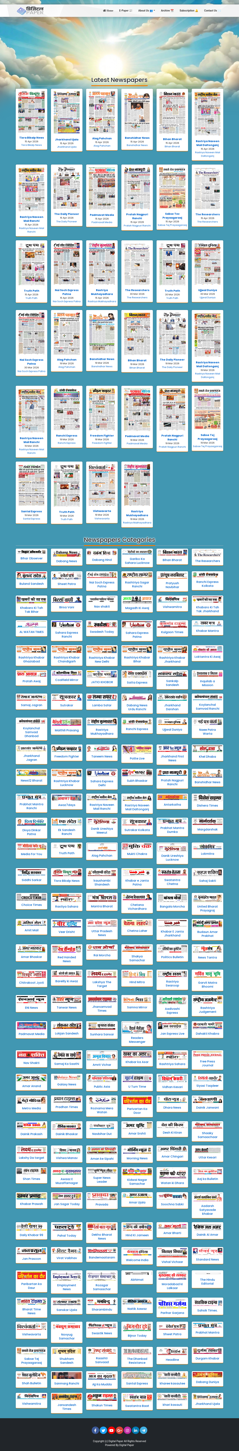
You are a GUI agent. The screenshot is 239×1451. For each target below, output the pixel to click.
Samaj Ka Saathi (66, 1064)
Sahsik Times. (207, 1310)
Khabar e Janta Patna (137, 882)
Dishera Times (207, 805)
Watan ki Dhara (172, 1183)
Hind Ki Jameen (137, 1235)
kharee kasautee (172, 1383)
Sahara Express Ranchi (66, 635)
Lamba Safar (102, 705)
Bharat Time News (31, 1311)
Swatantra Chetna (172, 882)
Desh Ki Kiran (172, 1132)
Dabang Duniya (207, 1382)
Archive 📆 (167, 10)
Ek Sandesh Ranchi (66, 832)
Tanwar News (67, 1007)
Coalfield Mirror (66, 680)
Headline (172, 1360)
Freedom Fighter (102, 435)
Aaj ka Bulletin (207, 1179)
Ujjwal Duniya (207, 290)
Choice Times (31, 905)
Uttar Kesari (207, 1157)
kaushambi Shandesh (102, 882)
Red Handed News (67, 959)
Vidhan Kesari (172, 1087)
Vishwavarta (102, 511)
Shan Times (31, 1179)
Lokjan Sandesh (67, 1033)
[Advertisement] (119, 45)
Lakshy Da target (31, 1158)
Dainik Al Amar (207, 1235)
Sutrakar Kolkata (137, 830)
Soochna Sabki (172, 1204)
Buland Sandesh (31, 584)
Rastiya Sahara (66, 906)
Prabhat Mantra (207, 1332)
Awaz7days (66, 805)
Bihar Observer (32, 558)
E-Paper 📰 (125, 10)
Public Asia (102, 1086)
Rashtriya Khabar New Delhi (102, 660)
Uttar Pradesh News (102, 933)
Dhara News (172, 1107)
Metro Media (31, 1108)
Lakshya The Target (102, 984)
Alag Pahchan (102, 138)
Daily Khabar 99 (31, 1235)
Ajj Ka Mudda (102, 1384)
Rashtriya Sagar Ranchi (137, 584)
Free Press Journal (207, 1063)
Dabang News (66, 561)
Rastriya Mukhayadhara (102, 292)
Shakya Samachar (137, 958)
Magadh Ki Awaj (137, 608)
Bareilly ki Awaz (66, 981)
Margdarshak (207, 829)
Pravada (102, 1204)
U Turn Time (137, 1086)
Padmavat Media (102, 215)
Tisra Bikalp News (31, 138)
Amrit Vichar (102, 1065)
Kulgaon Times (172, 632)
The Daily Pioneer (66, 214)
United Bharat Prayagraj (207, 908)
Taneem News (101, 756)
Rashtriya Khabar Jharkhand (172, 660)
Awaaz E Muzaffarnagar (67, 1181)
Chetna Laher (137, 931)
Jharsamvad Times (102, 1009)
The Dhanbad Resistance (137, 1361)
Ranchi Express (66, 435)
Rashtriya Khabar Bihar (137, 659)
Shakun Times (102, 1405)
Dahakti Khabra (207, 1034)
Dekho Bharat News (102, 1237)
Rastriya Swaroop (172, 983)
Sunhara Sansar (102, 1034)
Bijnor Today (137, 1336)
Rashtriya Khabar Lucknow (67, 783)
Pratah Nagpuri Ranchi (137, 216)
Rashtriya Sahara (172, 1064)
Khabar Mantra (207, 631)
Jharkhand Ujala (66, 139)
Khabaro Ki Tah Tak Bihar (31, 610)
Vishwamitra (172, 607)
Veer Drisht (67, 932)
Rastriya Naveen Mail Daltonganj (207, 143)
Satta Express (137, 682)
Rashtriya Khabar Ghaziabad (31, 659)
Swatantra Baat (137, 1406)
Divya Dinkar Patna (31, 832)
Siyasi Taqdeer (207, 1086)
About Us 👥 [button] (145, 10)
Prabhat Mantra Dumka (172, 830)
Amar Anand (31, 1086)
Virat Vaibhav (67, 1258)
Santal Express (31, 511)
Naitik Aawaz (137, 1309)
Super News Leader (102, 1180)
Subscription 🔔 (189, 10)
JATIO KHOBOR (102, 682)
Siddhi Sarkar (32, 880)
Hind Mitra (137, 982)
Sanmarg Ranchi (66, 1383)
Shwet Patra (67, 584)
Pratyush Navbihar (172, 585)
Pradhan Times (67, 1107)
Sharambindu (102, 1309)
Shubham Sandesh (66, 1361)
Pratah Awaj (32, 681)
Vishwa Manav (67, 1158)
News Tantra (207, 957)
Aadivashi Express (172, 1011)
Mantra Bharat (102, 906)
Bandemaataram (102, 1257)
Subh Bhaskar (137, 781)
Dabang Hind (102, 560)
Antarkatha (172, 804)
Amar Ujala (137, 1202)
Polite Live (137, 758)
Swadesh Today (102, 632)
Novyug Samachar (67, 1336)
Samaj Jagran (31, 705)
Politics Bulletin (172, 957)
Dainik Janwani (207, 1107)
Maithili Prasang (67, 730)
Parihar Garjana (172, 1313)
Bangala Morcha (172, 906)
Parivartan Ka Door (137, 1111)
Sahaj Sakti (207, 881)
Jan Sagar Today (67, 1204)
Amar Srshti (137, 1133)
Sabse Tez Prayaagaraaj (172, 216)
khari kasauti (172, 1405)
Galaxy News (66, 1084)
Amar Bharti (172, 1233)
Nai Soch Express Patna (67, 292)
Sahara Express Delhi (101, 783)
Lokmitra (207, 854)
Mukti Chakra (137, 854)
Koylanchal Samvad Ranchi (207, 707)
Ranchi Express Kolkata (207, 584)
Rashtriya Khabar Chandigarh (67, 659)
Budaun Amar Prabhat (207, 934)
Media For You (31, 854)
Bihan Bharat (172, 139)
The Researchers (207, 214)
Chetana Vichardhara (137, 907)
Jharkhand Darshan (172, 707)
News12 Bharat (31, 780)
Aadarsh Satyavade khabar (207, 1210)
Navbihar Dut (102, 1134)
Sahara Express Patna (137, 635)
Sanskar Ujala (67, 1310)
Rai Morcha (102, 955)
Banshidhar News (137, 138)
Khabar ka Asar (137, 1062)
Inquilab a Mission (207, 683)
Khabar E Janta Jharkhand (172, 933)
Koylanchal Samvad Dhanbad (31, 732)
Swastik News (102, 1333)
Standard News (207, 1259)
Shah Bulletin (31, 1383)
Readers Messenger (137, 1040)
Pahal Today (66, 1235)
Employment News (66, 1287)
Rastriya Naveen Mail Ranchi (31, 219)
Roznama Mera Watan (102, 1110)
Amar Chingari (172, 1156)
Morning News (137, 1158)
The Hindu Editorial (207, 1282)
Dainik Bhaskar (67, 1134)
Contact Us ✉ (212, 10)
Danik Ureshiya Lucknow (172, 858)
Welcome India (137, 1260)
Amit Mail (32, 930)
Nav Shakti (31, 1063)
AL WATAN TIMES (31, 632)
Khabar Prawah (31, 1204)
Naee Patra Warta (207, 732)
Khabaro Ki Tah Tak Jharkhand (207, 609)
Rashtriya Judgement (207, 1010)
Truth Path (31, 291)
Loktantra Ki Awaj (207, 657)
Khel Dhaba (207, 756)
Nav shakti (102, 606)
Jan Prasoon (31, 1259)
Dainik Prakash (31, 1134)
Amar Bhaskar (31, 957)
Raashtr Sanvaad (102, 1360)
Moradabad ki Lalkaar (172, 1286)
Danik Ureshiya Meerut (102, 831)
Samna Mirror (137, 1007)
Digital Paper (116, 1441)
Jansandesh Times (66, 1407)
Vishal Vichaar (172, 1262)
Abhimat (137, 1280)
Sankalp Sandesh (172, 683)
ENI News (31, 1008)
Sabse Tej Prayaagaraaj (172, 225)
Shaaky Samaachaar (208, 1135)
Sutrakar (66, 705)
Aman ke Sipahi (102, 1159)
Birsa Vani (66, 607)
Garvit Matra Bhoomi (207, 985)
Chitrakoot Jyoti (31, 983)
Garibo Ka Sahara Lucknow (137, 561)
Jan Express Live (172, 1034)
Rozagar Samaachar (102, 1287)
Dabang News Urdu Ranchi (137, 707)
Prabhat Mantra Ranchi (31, 806)
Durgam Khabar (207, 1358)
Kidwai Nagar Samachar (137, 1182)
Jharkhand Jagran (31, 758)
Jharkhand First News (172, 758)
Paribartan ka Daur (31, 1286)
